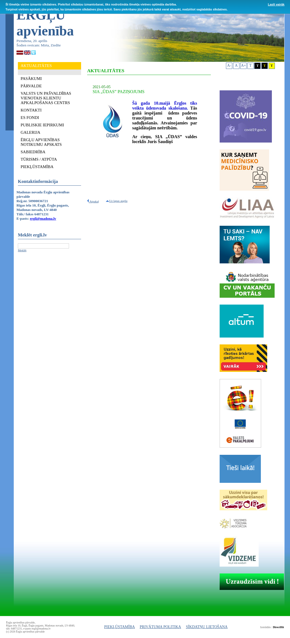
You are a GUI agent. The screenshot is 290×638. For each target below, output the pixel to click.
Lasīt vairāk (276, 4)
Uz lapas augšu (117, 200)
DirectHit (278, 627)
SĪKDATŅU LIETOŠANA (207, 627)
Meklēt (22, 250)
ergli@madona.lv (43, 218)
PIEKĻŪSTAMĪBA (119, 627)
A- (229, 65)
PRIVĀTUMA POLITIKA (160, 627)
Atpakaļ (93, 201)
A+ (243, 65)
